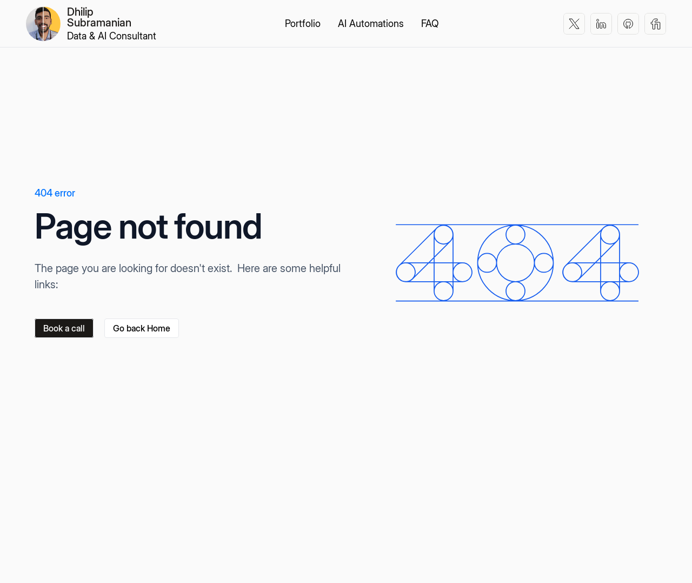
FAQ (429, 23)
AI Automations (371, 23)
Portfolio (303, 23)
